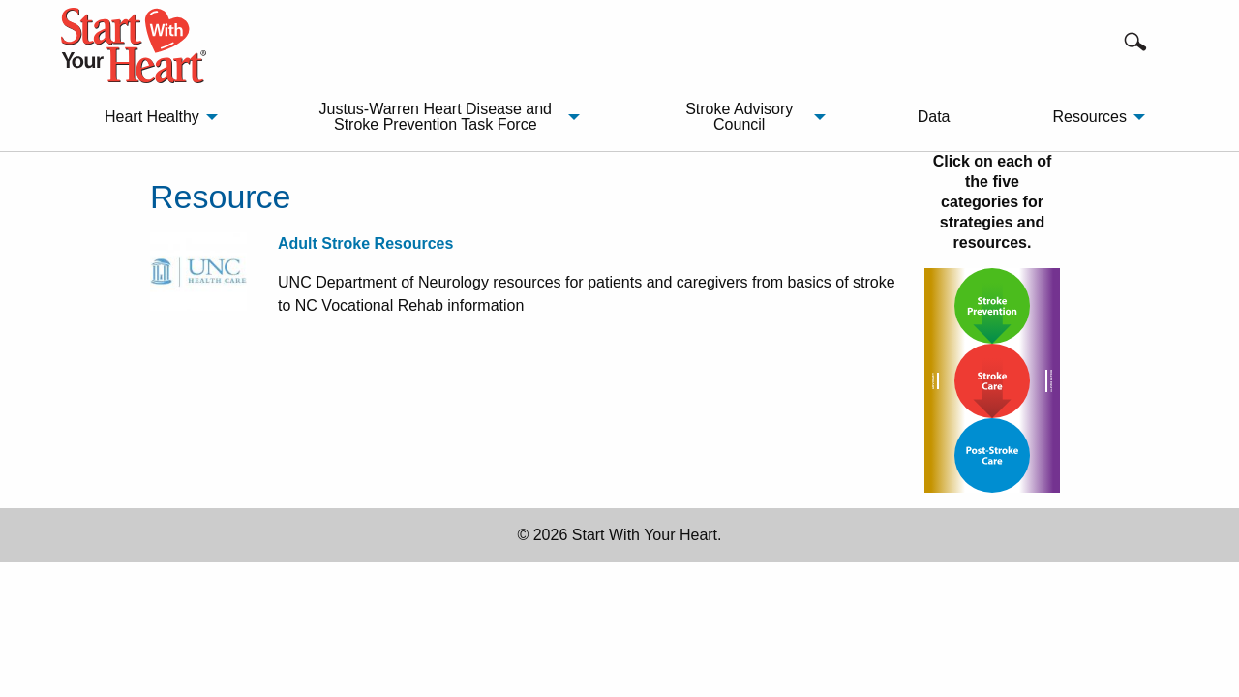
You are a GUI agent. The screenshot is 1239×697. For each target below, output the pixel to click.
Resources (1089, 116)
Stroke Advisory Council (739, 117)
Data (934, 116)
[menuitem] (156, 117)
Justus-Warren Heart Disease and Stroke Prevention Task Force (435, 117)
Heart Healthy (152, 116)
